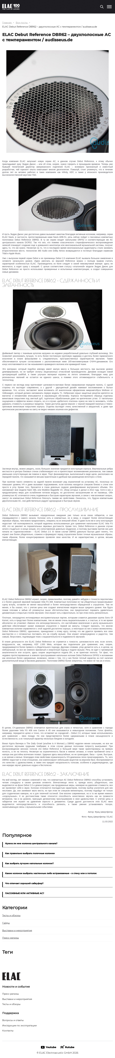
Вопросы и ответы (13, 1020)
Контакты (7, 1030)
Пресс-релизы (10, 938)
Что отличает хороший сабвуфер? (24, 883)
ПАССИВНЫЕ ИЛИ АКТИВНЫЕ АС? (24, 893)
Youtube (48, 1047)
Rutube (67, 1047)
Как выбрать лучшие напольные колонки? (29, 863)
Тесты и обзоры (11, 915)
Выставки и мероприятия (17, 930)
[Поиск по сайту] (102, 7)
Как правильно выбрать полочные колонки (30, 853)
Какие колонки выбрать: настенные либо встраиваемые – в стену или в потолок (51, 873)
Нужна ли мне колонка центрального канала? (31, 843)
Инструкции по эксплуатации (19, 1025)
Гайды (6, 923)
